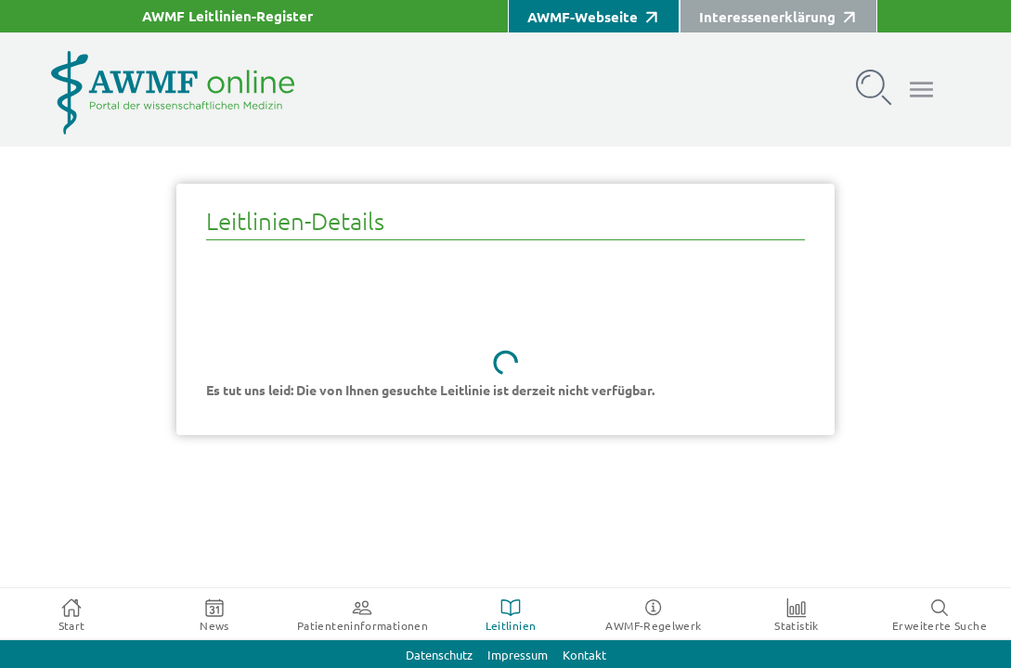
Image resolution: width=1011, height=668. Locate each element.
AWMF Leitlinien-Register (227, 16)
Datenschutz (439, 655)
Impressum (517, 655)
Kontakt (584, 655)
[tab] (71, 614)
